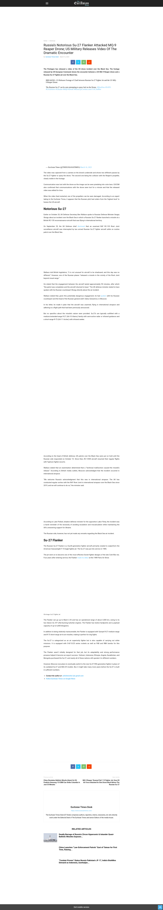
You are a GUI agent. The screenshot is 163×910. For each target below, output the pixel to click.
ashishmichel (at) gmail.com (73, 676)
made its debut (83, 558)
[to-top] (160, 906)
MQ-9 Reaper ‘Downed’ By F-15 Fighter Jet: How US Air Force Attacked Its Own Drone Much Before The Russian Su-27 (101, 782)
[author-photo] (81, 804)
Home (45, 41)
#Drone (70, 89)
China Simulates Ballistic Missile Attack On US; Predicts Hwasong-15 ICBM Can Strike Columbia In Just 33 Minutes (62, 782)
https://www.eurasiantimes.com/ (81, 810)
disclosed (81, 226)
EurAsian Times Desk (52, 57)
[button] (47, 3)
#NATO (108, 87)
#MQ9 (65, 89)
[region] (81, 24)
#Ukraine (59, 89)
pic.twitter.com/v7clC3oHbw (90, 89)
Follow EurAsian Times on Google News (60, 679)
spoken (103, 296)
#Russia (77, 89)
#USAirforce (50, 89)
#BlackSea (101, 87)
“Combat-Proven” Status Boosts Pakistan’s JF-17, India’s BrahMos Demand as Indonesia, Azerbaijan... (87, 861)
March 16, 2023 (86, 167)
